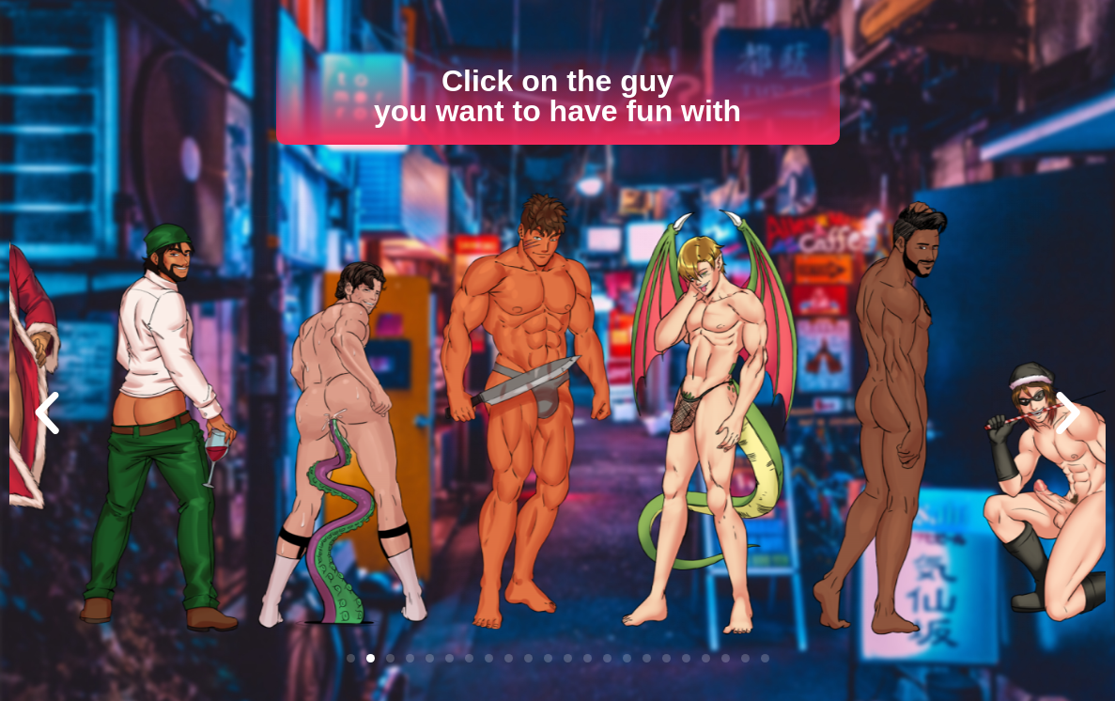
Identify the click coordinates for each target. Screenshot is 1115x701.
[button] (47, 413)
